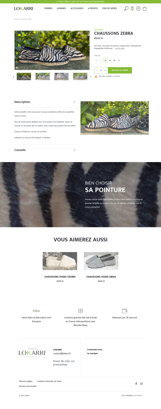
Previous (13, 76)
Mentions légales (25, 381)
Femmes (48, 8)
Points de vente (132, 8)
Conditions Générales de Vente (49, 381)
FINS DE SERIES (109, 8)
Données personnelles (27, 386)
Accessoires (77, 8)
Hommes (61, 8)
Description (22, 102)
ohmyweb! (138, 395)
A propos (93, 8)
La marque (92, 353)
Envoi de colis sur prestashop (64, 363)
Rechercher (126, 8)
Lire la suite (119, 48)
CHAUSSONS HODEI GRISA (101, 277)
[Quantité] (101, 70)
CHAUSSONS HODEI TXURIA (60, 277)
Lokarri (23, 8)
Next (90, 76)
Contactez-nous (94, 350)
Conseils (20, 150)
